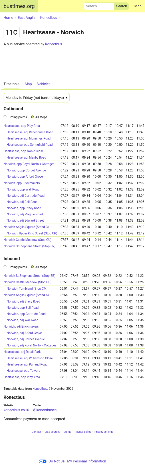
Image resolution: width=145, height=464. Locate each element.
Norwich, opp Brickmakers (22, 183)
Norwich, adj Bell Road (22, 202)
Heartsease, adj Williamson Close (30, 358)
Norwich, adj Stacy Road (23, 301)
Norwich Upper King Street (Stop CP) (32, 233)
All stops (41, 117)
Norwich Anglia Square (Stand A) (26, 295)
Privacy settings (104, 431)
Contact (36, 431)
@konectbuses (44, 410)
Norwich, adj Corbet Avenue (26, 339)
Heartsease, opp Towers (23, 370)
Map (137, 6)
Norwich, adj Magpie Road (25, 214)
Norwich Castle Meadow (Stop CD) (27, 282)
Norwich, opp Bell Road (23, 307)
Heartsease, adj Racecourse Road (30, 132)
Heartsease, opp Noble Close (24, 151)
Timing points (17, 117)
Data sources (52, 431)
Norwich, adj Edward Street (25, 220)
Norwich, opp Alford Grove (25, 176)
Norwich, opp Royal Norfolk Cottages (29, 164)
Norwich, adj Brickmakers (21, 326)
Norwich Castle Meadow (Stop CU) (27, 240)
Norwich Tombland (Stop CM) (27, 288)
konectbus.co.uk (17, 410)
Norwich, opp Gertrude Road (26, 314)
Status (67, 431)
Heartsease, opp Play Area (22, 126)
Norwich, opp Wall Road (23, 189)
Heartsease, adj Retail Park (22, 352)
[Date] (37, 97)
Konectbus (53, 44)
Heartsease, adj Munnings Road (28, 138)
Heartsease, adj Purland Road (27, 364)
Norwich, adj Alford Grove (24, 333)
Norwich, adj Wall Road (22, 320)
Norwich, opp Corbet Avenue (26, 170)
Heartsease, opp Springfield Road (30, 144)
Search (99, 5)
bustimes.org (19, 6)
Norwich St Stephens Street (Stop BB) (29, 275)
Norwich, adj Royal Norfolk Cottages (31, 345)
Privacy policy (83, 431)
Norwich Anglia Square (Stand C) (26, 227)
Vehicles (43, 84)
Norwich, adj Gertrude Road (25, 195)
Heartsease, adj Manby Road (26, 157)
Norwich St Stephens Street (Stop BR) (29, 246)
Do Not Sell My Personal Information (72, 461)
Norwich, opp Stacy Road (24, 208)
